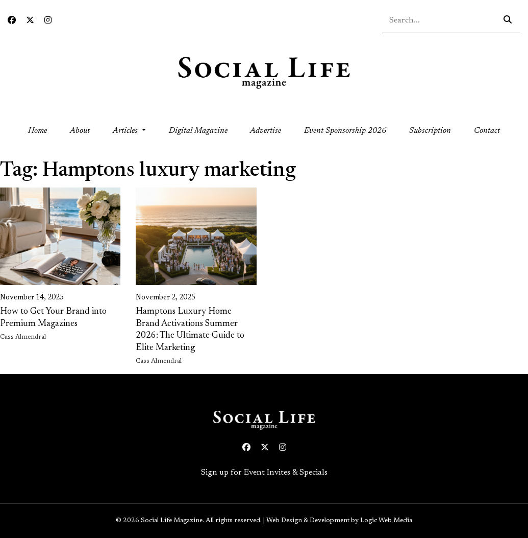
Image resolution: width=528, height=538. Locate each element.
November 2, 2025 (165, 297)
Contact (487, 131)
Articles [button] (126, 131)
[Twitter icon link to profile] (30, 21)
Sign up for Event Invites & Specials (264, 473)
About (80, 131)
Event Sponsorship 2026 (345, 131)
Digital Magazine (198, 131)
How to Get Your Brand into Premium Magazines (53, 317)
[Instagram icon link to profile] (48, 21)
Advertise (265, 131)
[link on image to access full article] (60, 236)
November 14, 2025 (32, 297)
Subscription (430, 131)
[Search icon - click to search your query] (507, 20)
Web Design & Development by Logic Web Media (339, 521)
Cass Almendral (23, 337)
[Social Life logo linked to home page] (264, 72)
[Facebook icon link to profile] (12, 21)
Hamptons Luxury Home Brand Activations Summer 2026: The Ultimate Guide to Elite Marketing (190, 329)
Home (43, 129)
